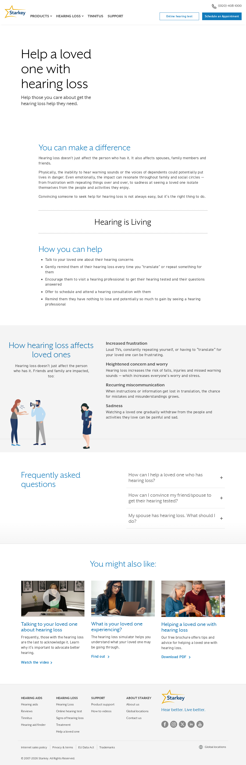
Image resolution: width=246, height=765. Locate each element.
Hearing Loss (65, 704)
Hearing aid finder (33, 724)
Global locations (137, 711)
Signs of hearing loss (70, 718)
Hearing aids (29, 704)
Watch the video (35, 662)
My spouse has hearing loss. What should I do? (175, 518)
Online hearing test (179, 16)
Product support (102, 704)
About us (132, 704)
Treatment (63, 724)
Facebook (164, 724)
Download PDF (174, 656)
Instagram (173, 724)
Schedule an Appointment (222, 16)
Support (115, 16)
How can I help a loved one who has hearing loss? (175, 477)
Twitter (182, 724)
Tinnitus (95, 16)
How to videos (101, 711)
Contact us (133, 718)
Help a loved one (68, 731)
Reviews (26, 711)
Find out (98, 656)
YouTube (199, 724)
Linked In (191, 724)
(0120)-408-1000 (227, 6)
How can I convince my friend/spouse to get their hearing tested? (175, 498)
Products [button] (39, 16)
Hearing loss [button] (68, 16)
